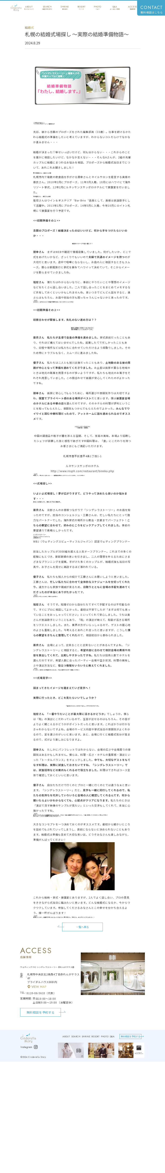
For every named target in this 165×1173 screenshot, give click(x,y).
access (132, 8)
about (29, 8)
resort (81, 8)
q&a (115, 8)
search (47, 8)
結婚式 (29, 27)
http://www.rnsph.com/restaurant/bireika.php (82, 471)
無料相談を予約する (41, 1012)
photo (97, 8)
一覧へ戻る (82, 927)
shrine (65, 8)
